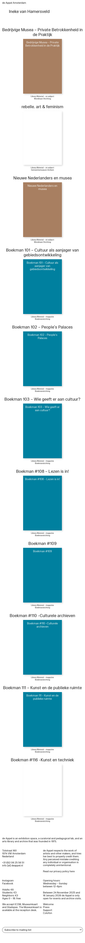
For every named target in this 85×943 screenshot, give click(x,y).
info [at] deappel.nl (12, 865)
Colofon (47, 913)
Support (47, 910)
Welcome (48, 904)
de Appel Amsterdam (14, 3)
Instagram (8, 880)
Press (46, 907)
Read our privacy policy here (59, 871)
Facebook (7, 883)
